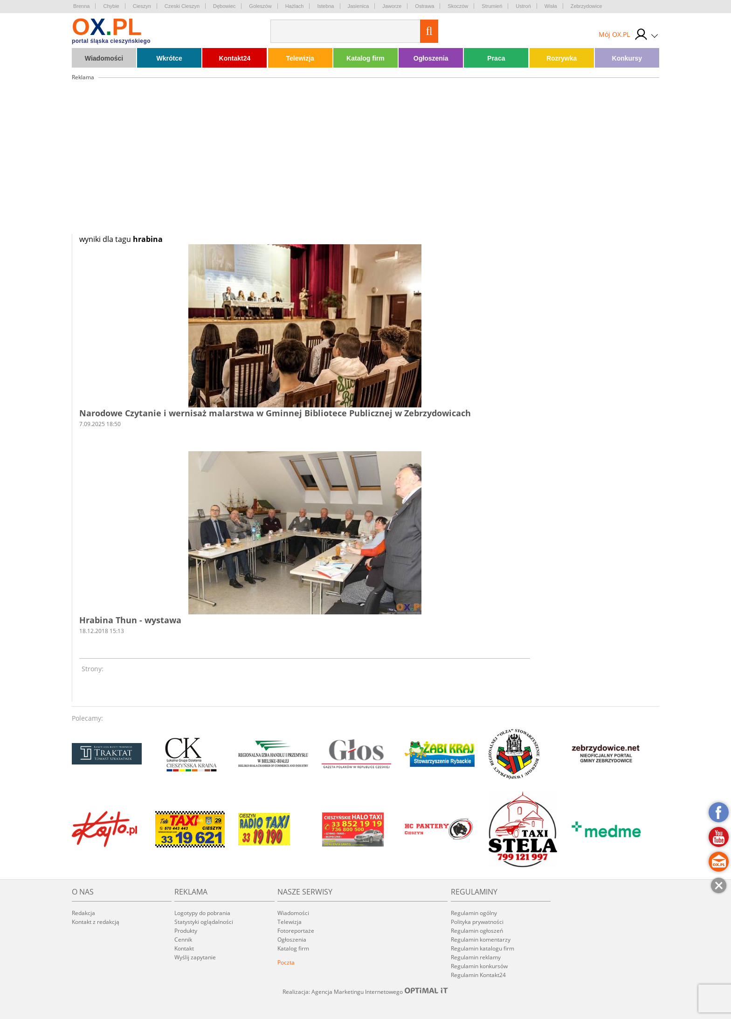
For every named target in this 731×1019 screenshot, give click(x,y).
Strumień (492, 6)
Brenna (81, 6)
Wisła (551, 6)
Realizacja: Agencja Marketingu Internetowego (365, 991)
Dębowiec (224, 6)
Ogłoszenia (431, 58)
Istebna (325, 6)
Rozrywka (561, 58)
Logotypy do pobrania (202, 913)
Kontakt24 (235, 58)
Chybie (111, 6)
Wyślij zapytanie (195, 957)
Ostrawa (424, 6)
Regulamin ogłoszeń (477, 931)
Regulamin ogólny (474, 913)
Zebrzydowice (586, 6)
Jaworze (391, 6)
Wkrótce (169, 58)
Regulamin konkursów (479, 966)
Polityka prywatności (477, 922)
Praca (496, 58)
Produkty (185, 931)
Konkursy (627, 58)
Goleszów (260, 6)
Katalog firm (365, 58)
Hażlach (294, 6)
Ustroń (523, 6)
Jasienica (358, 6)
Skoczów (458, 6)
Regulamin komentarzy (480, 939)
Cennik (183, 939)
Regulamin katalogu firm (482, 948)
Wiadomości (104, 58)
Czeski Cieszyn (182, 6)
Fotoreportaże (295, 931)
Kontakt (184, 948)
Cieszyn (142, 6)
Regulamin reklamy (476, 957)
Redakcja (83, 913)
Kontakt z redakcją (95, 922)
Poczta (286, 962)
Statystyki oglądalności (203, 922)
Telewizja (300, 58)
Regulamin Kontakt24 (478, 975)
